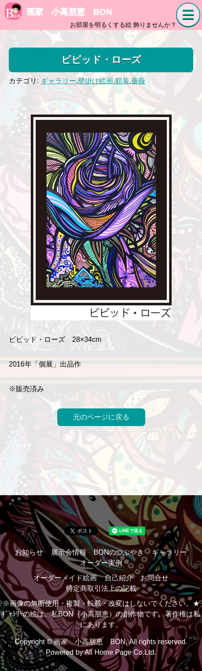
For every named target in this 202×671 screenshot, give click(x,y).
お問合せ (154, 578)
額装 (122, 81)
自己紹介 (119, 578)
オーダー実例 (101, 563)
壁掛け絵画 (95, 81)
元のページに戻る (101, 417)
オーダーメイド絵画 (65, 578)
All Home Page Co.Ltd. (120, 652)
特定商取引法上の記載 (101, 588)
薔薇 (138, 81)
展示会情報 (68, 552)
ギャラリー (58, 81)
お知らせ (29, 552)
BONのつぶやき (119, 552)
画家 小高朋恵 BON (58, 11)
